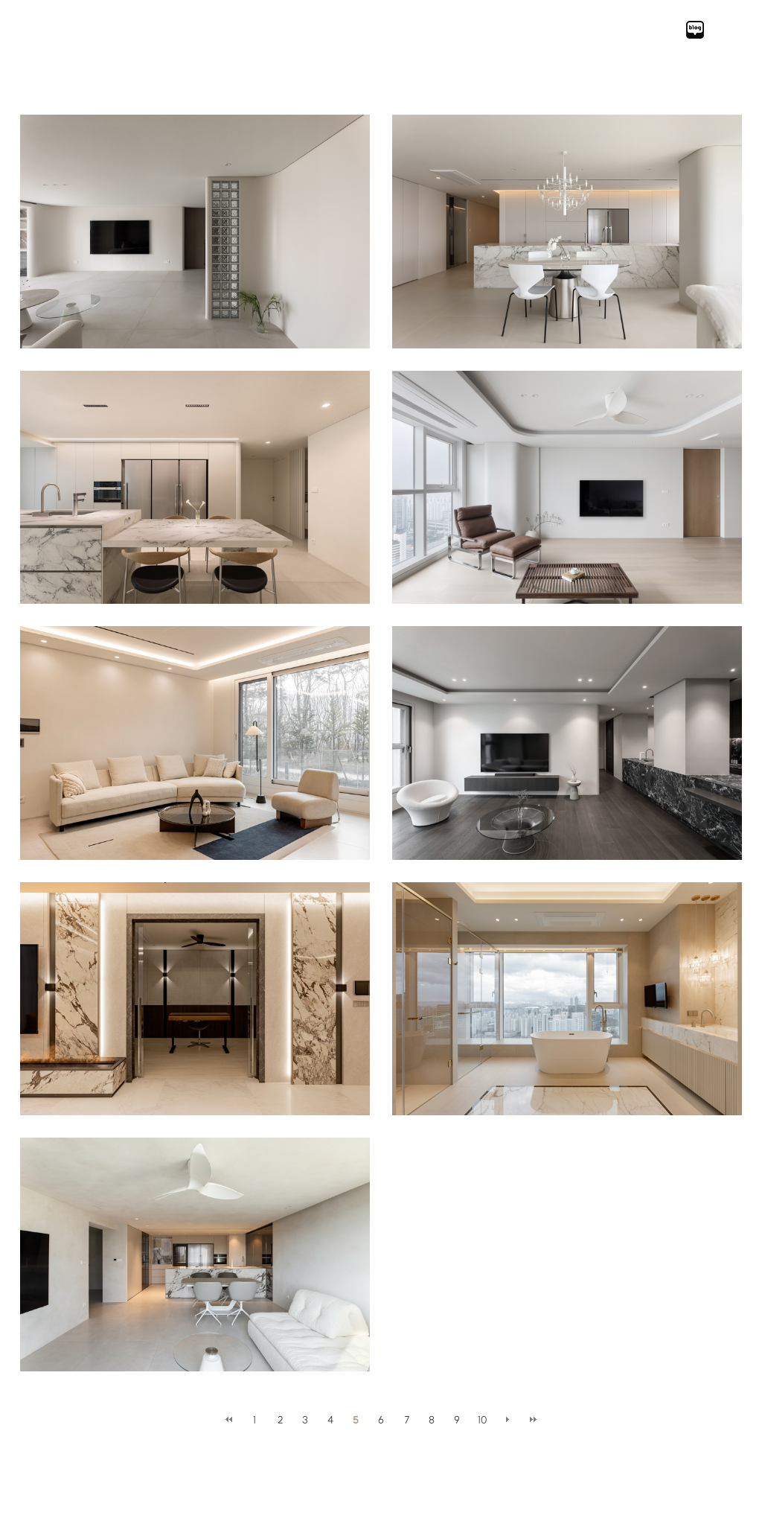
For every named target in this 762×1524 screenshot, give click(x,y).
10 (482, 1419)
